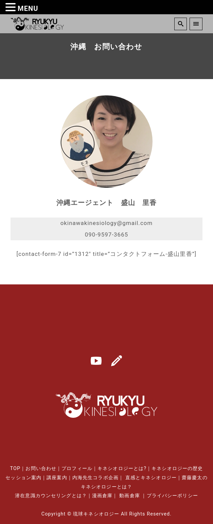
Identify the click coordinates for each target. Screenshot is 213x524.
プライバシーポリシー (172, 496)
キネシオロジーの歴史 (177, 468)
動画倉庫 (129, 496)
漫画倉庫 (102, 496)
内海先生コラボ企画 (95, 478)
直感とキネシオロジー (151, 478)
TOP (15, 468)
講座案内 (57, 478)
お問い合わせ (40, 468)
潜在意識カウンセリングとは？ (51, 496)
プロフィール (76, 468)
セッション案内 (23, 478)
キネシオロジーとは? (121, 468)
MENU (28, 8)
